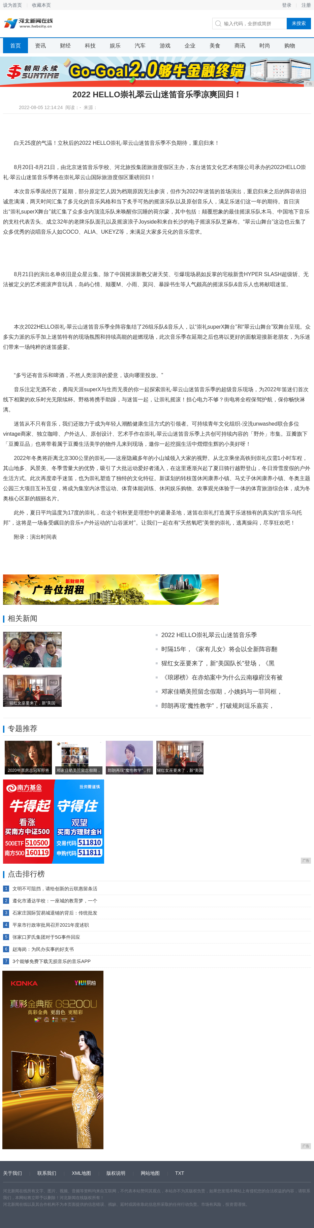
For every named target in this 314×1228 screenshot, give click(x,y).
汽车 (140, 45)
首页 (15, 45)
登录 (286, 5)
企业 (190, 45)
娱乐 (115, 45)
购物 (289, 45)
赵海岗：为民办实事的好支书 (43, 949)
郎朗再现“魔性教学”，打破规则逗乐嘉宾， (218, 705)
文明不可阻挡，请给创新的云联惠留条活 (54, 888)
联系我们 (46, 1173)
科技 (90, 45)
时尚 (264, 45)
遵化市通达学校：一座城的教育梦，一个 (54, 900)
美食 (215, 45)
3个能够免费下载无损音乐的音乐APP (51, 961)
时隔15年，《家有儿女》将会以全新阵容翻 (219, 649)
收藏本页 (41, 5)
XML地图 (81, 1173)
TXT (179, 1173)
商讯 (239, 45)
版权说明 (115, 1173)
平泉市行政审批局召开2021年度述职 (50, 925)
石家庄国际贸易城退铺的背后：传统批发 (54, 913)
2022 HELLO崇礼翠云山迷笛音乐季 (209, 635)
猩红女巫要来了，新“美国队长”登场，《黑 (218, 663)
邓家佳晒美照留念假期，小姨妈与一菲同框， (222, 691)
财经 (65, 45)
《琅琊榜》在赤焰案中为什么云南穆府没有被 (222, 677)
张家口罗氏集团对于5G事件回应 (46, 937)
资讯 (40, 45)
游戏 (165, 45)
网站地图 (150, 1173)
